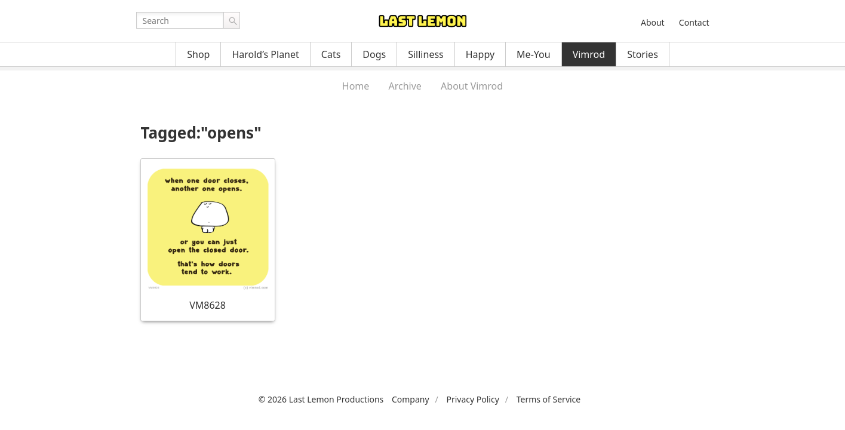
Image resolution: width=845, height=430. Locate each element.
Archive (405, 86)
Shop (198, 54)
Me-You (534, 54)
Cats (331, 54)
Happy (480, 54)
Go (231, 20)
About (653, 22)
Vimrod (589, 54)
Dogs (374, 54)
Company (410, 399)
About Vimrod (472, 86)
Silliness (426, 54)
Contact (694, 22)
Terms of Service (549, 399)
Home (356, 86)
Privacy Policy (472, 399)
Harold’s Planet (265, 54)
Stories (642, 54)
